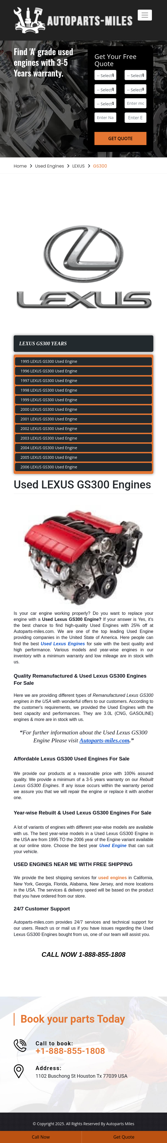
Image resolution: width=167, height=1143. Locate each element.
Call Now (41, 1137)
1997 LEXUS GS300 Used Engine (49, 380)
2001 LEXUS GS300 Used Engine (49, 418)
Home (20, 166)
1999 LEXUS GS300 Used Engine (49, 399)
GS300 (100, 166)
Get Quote (123, 1137)
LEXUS (78, 166)
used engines (112, 877)
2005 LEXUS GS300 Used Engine (49, 457)
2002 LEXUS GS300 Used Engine (49, 428)
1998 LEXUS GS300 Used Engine (49, 390)
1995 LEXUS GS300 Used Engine (49, 361)
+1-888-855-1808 (70, 1051)
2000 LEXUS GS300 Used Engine (49, 409)
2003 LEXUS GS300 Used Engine (49, 438)
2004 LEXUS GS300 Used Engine (49, 447)
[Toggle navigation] (145, 15)
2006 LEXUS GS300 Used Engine (49, 466)
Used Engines (49, 166)
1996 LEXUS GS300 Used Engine (49, 371)
